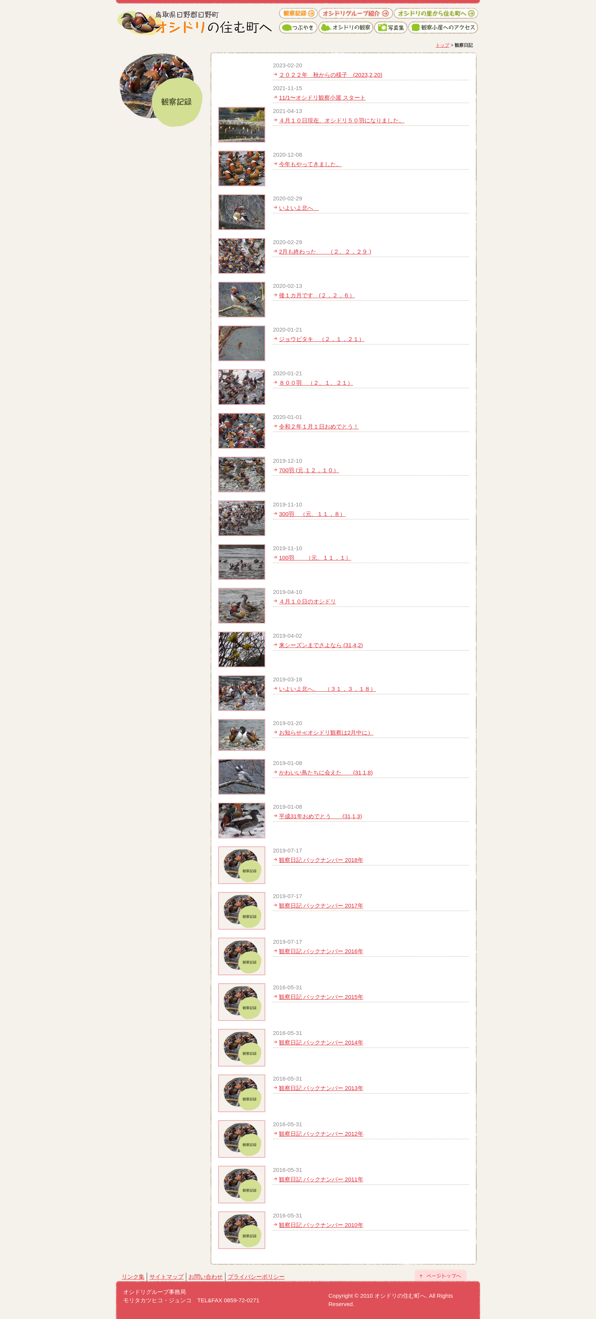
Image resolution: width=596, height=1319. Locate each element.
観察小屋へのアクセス (443, 27)
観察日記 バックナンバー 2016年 (321, 951)
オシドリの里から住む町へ (435, 13)
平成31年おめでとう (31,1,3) (320, 816)
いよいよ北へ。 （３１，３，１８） (327, 689)
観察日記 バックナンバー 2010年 (321, 1225)
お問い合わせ (206, 1276)
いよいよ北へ (299, 208)
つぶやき (298, 27)
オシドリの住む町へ (197, 19)
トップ (442, 45)
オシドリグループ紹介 (355, 13)
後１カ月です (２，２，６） (317, 295)
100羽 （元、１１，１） (315, 557)
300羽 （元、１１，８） (312, 514)
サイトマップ (166, 1276)
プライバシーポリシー (256, 1276)
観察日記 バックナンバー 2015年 (321, 997)
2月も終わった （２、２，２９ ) (325, 251)
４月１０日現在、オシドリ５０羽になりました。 (341, 120)
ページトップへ (440, 1275)
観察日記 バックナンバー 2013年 (321, 1088)
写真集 (391, 27)
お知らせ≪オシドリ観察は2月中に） (326, 732)
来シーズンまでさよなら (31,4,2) (321, 645)
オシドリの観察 (346, 27)
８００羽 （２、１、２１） (316, 382)
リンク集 (133, 1276)
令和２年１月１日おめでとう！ (319, 426)
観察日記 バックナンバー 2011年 (321, 1179)
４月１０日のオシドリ (307, 601)
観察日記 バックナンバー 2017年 (321, 905)
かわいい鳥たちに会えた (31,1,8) (326, 772)
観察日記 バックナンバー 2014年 (321, 1042)
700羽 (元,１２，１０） (309, 470)
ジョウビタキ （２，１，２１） (322, 339)
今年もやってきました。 (310, 164)
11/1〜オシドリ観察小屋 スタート (322, 97)
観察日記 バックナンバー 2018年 (321, 860)
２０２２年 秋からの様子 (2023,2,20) (330, 74)
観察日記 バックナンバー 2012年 (321, 1133)
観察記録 (298, 13)
